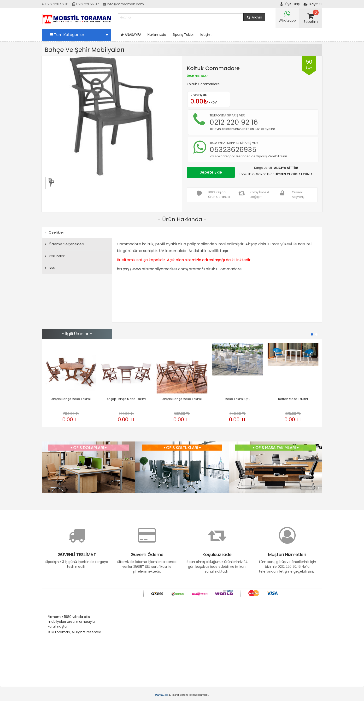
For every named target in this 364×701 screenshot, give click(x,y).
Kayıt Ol (313, 4)
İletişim (205, 34)
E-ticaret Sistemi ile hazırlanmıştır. (182, 694)
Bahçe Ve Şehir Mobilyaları (84, 50)
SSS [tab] (50, 267)
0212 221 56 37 (85, 4)
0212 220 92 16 (55, 4)
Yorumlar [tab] (55, 256)
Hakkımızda (156, 34)
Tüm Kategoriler (79, 34)
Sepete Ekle (211, 172)
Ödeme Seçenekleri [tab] (64, 244)
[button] (312, 334)
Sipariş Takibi (183, 34)
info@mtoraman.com (123, 4)
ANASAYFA (131, 34)
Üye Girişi (290, 4)
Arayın (254, 17)
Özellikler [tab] (54, 232)
